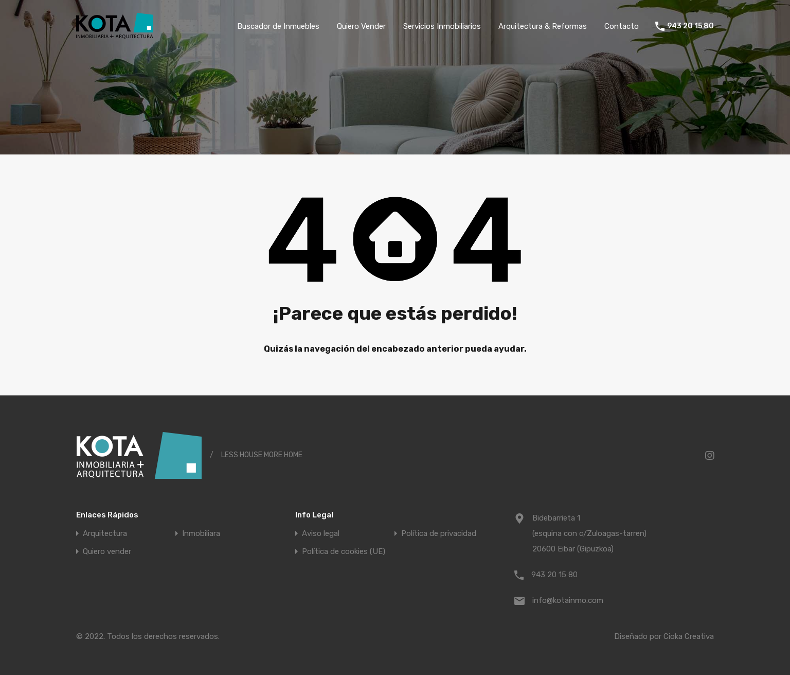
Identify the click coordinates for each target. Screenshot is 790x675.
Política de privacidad (438, 534)
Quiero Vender (361, 26)
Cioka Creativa (688, 636)
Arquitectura (105, 534)
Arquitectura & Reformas (542, 26)
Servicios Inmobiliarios (442, 26)
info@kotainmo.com (567, 600)
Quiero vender (107, 552)
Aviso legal (320, 534)
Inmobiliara (201, 534)
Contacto (621, 26)
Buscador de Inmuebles (278, 26)
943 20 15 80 (690, 26)
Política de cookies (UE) (343, 552)
